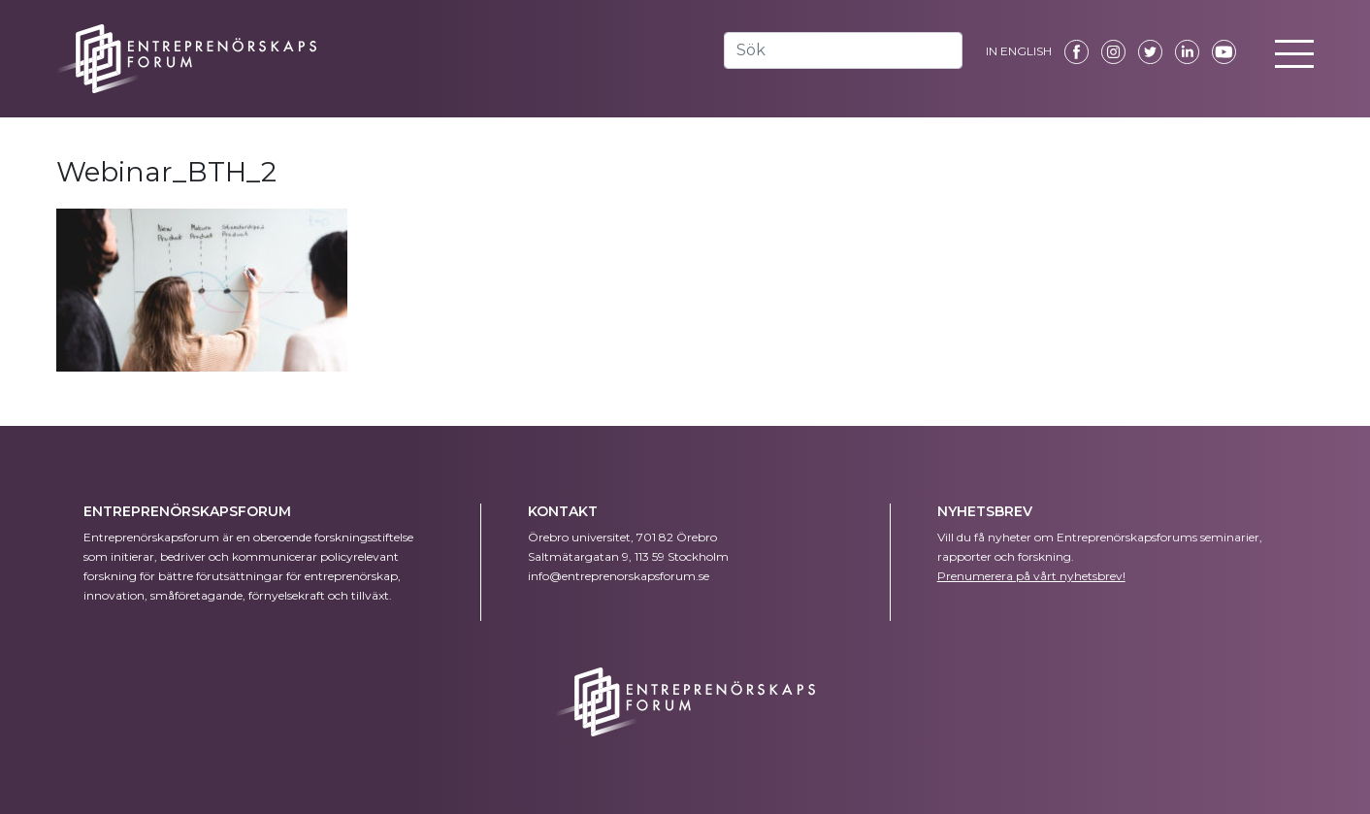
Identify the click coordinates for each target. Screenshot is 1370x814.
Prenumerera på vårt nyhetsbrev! (1031, 576)
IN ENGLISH (1019, 51)
